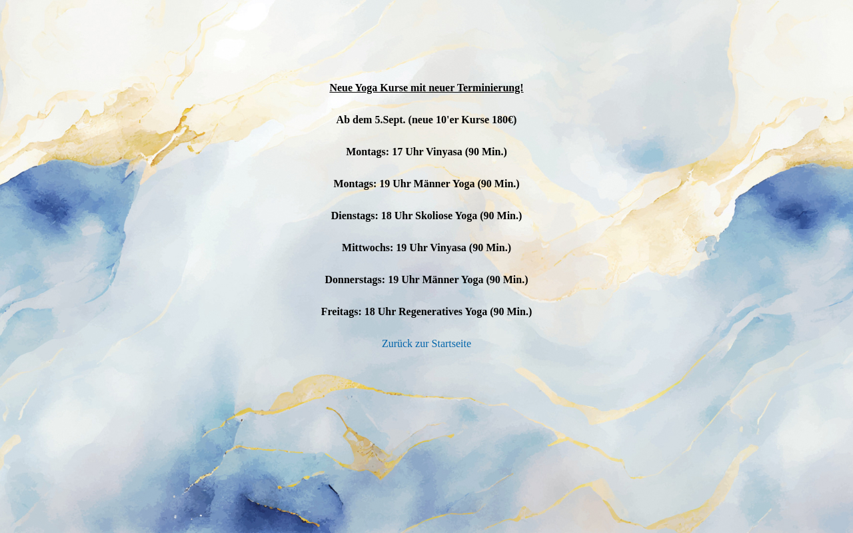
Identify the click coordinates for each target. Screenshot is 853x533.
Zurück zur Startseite (426, 343)
